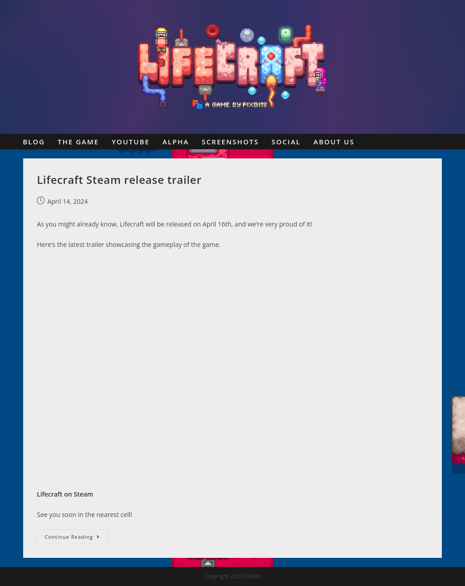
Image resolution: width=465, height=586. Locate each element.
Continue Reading (76, 538)
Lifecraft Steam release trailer (119, 179)
